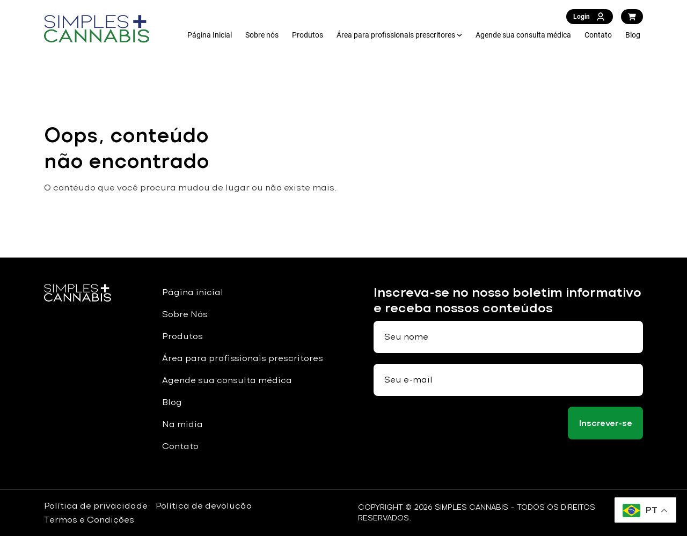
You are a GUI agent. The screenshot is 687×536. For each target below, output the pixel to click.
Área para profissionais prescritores (396, 35)
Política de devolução (204, 506)
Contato (598, 35)
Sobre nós (262, 35)
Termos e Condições (89, 520)
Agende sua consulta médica (523, 35)
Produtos (307, 35)
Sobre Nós (185, 314)
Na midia (182, 424)
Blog (632, 35)
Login (589, 16)
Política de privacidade (96, 506)
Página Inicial (209, 35)
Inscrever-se (605, 423)
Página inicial (192, 292)
